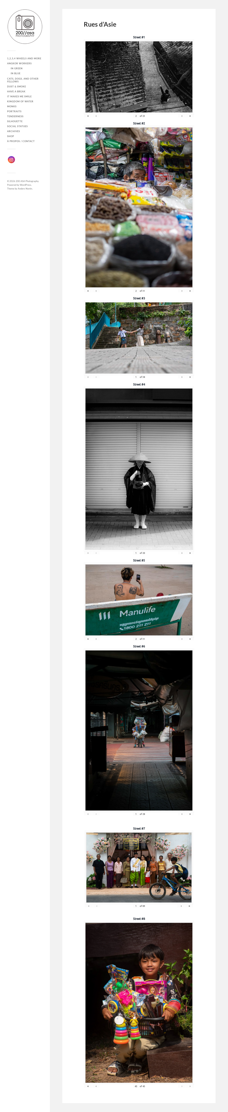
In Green (17, 68)
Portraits (14, 111)
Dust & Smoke (16, 86)
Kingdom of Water (20, 101)
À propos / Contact (21, 141)
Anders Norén (25, 188)
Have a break (16, 91)
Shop (10, 136)
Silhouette (15, 121)
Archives (13, 131)
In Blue (15, 73)
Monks (12, 106)
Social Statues (17, 126)
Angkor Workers (19, 63)
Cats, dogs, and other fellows (23, 80)
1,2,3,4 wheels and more (24, 58)
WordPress (25, 184)
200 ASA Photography (27, 181)
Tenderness (15, 116)
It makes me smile (19, 96)
